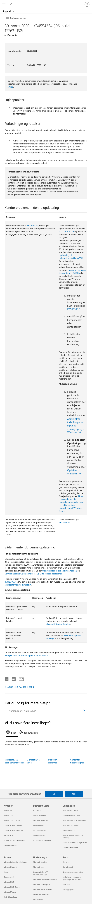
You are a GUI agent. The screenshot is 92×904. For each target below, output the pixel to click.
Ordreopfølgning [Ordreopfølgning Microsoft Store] (39, 830)
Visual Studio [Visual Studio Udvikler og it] (38, 899)
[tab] (12, 733)
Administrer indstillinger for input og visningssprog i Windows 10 (75, 425)
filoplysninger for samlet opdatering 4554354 (26, 655)
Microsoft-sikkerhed (53, 761)
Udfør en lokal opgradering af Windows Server (70, 508)
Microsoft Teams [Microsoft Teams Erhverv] (10, 892)
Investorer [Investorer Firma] (66, 884)
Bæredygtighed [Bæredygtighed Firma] (68, 889)
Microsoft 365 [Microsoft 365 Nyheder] (9, 835)
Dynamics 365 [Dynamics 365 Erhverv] (9, 877)
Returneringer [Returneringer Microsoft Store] (38, 825)
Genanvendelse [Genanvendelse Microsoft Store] (39, 835)
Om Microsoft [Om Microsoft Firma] (68, 867)
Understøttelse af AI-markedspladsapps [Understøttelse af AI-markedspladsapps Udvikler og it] (41, 873)
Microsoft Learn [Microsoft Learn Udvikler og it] (39, 867)
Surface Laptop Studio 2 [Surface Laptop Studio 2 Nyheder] (13, 820)
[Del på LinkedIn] (12, 678)
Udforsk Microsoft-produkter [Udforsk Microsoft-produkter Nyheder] (14, 840)
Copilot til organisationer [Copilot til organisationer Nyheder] (13, 825)
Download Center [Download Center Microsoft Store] (39, 815)
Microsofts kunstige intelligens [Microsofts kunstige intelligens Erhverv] (15, 862)
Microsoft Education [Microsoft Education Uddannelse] (70, 810)
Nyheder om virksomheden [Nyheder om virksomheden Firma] (73, 872)
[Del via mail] (20, 678)
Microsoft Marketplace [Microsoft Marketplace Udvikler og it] (41, 884)
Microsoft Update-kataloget (18, 584)
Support (6, 11)
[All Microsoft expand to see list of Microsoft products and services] (4, 4)
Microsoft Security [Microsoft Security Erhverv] (10, 867)
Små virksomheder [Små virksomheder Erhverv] (11, 897)
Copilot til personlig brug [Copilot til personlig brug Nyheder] (13, 830)
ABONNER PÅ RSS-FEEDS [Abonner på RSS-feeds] (20, 687)
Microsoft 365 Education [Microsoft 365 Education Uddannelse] (72, 825)
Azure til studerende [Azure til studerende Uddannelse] (70, 848)
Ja (54, 793)
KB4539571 (11, 581)
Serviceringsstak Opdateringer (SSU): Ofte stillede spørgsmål (33, 573)
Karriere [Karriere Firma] (66, 862)
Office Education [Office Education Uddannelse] (69, 830)
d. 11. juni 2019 (66, 231)
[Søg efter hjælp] (11, 4)
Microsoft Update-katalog (58, 623)
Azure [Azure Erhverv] (6, 872)
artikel (10, 86)
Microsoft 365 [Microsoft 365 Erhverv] (9, 882)
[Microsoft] (46, 2)
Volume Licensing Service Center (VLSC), (72, 271)
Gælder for (12, 35)
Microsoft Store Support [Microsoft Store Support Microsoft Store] (42, 820)
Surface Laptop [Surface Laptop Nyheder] (9, 815)
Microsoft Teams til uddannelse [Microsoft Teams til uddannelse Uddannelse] (74, 820)
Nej (73, 793)
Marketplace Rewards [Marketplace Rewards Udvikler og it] (41, 894)
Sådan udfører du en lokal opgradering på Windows (71, 499)
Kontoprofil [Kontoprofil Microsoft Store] (37, 810)
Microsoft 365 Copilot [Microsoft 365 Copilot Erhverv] (12, 887)
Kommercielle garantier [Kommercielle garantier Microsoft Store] (42, 840)
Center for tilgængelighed (77, 761)
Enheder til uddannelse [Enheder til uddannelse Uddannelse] (71, 815)
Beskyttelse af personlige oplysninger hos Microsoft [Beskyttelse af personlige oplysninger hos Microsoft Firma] (72, 878)
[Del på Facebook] (7, 678)
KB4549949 (64, 522)
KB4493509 (32, 225)
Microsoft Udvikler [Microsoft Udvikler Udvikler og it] (40, 862)
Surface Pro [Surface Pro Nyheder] (8, 810)
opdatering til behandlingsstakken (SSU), (71, 257)
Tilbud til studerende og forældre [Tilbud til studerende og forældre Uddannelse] (75, 843)
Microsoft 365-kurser (33, 761)
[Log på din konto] (87, 4)
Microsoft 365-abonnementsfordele (14, 761)
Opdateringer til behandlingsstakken (59, 570)
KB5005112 (73, 309)
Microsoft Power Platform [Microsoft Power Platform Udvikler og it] (42, 889)
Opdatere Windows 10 (74, 471)
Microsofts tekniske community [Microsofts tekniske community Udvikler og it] (45, 879)
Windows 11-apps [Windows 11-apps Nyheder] (10, 845)
